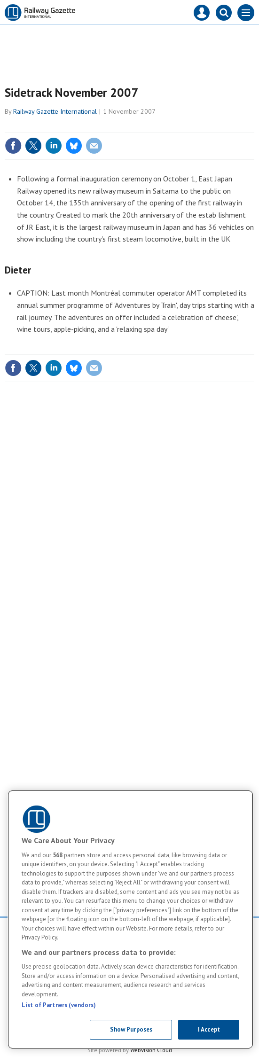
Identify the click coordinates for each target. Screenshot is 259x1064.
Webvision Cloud (151, 1050)
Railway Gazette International (55, 111)
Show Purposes (131, 1029)
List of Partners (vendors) (59, 1005)
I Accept (209, 1029)
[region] (130, 919)
